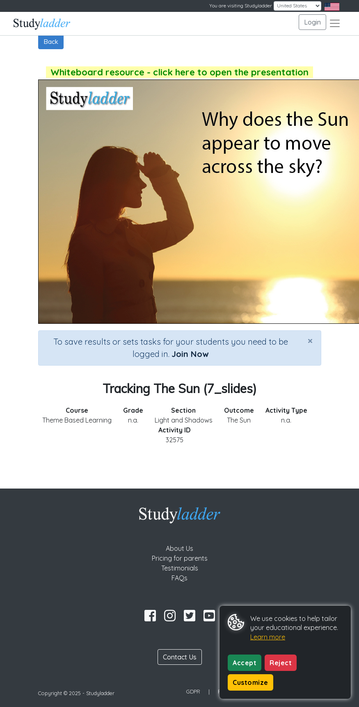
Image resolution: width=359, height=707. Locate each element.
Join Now (189, 354)
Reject (281, 663)
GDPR (193, 691)
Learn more (267, 637)
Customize (250, 682)
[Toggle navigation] (335, 23)
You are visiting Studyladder (240, 5)
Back (50, 41)
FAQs (179, 578)
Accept (244, 663)
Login (312, 22)
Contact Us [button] (180, 657)
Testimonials (179, 568)
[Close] (310, 340)
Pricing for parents (180, 558)
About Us (179, 548)
